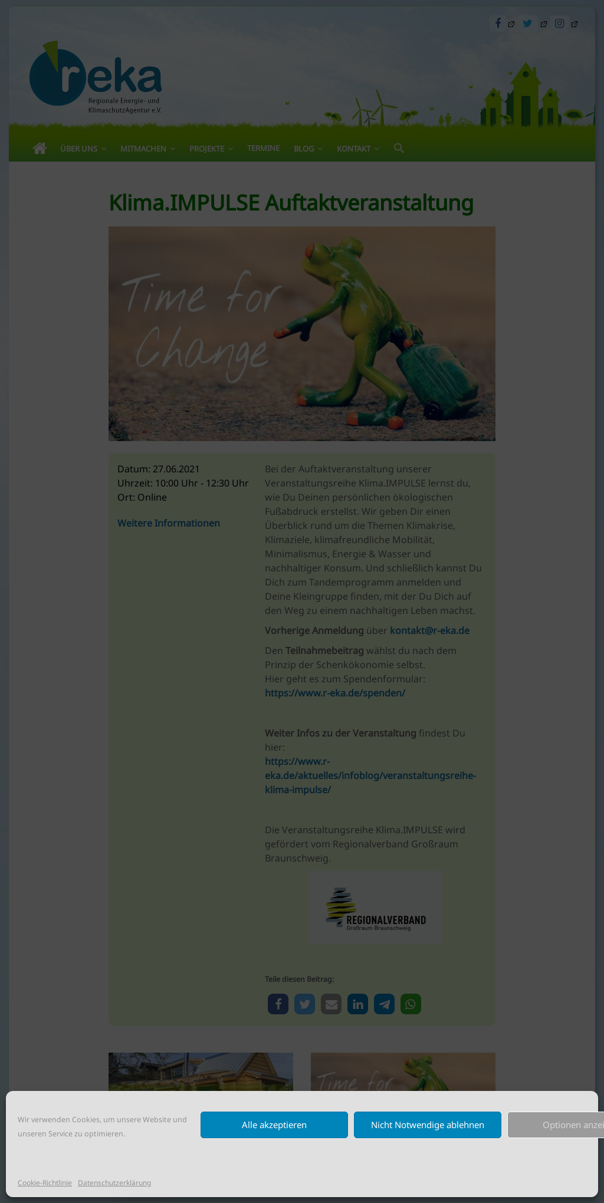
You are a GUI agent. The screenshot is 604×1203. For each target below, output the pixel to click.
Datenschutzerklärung (114, 1183)
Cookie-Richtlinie (45, 1183)
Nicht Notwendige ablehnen (427, 1124)
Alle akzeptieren (274, 1124)
